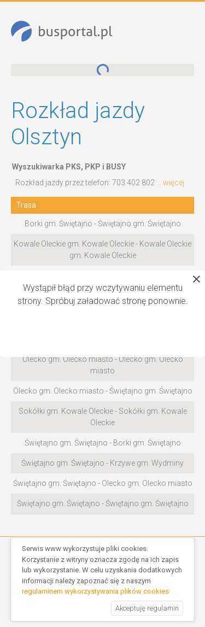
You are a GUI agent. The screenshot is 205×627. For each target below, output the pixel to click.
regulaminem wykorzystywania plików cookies (95, 591)
